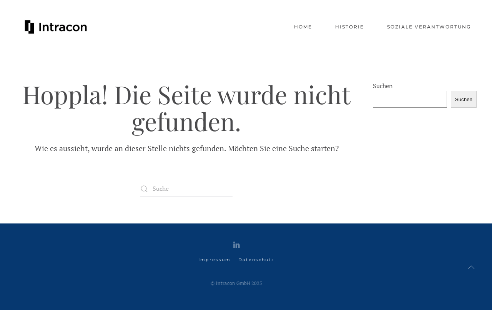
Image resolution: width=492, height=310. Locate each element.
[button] (471, 267)
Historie (349, 27)
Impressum (214, 259)
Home (303, 27)
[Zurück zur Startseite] (55, 27)
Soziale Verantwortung (429, 27)
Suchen (383, 86)
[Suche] (186, 189)
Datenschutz (256, 259)
